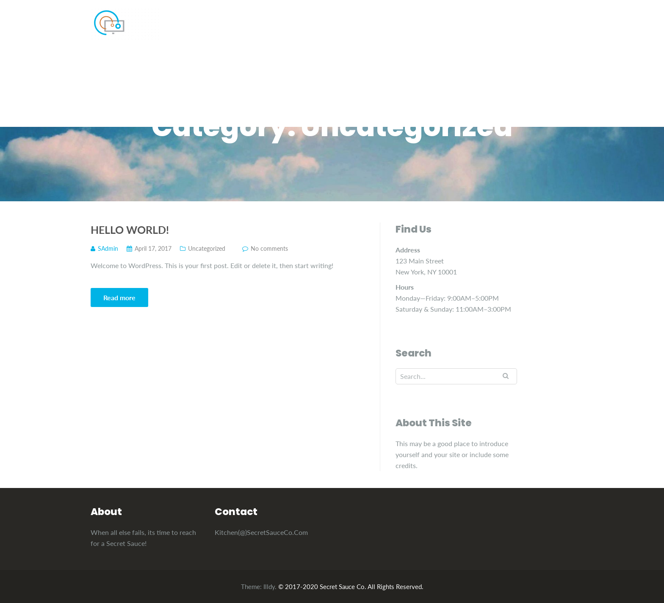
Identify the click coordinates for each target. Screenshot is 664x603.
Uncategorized (206, 248)
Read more (119, 297)
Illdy (269, 586)
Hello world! (130, 229)
